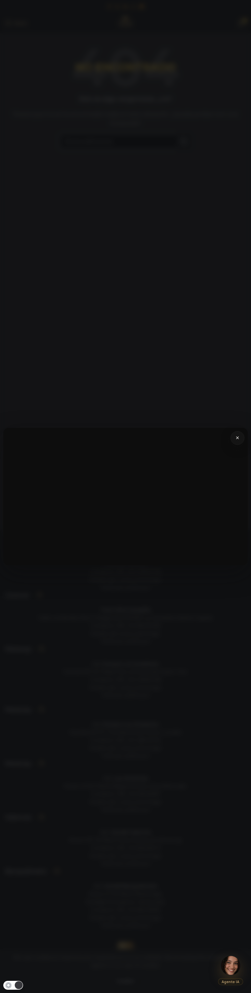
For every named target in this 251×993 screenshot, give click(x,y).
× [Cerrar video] (237, 438)
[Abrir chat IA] (230, 965)
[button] (13, 985)
